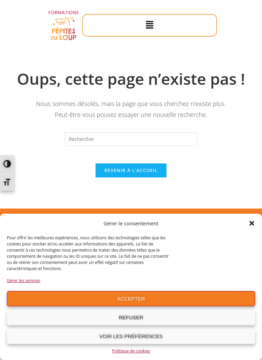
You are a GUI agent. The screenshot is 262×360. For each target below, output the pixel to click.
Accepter (131, 299)
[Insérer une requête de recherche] (131, 139)
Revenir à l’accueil (131, 174)
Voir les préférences (131, 336)
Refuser (131, 317)
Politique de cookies (131, 351)
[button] (251, 223)
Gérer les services (23, 280)
